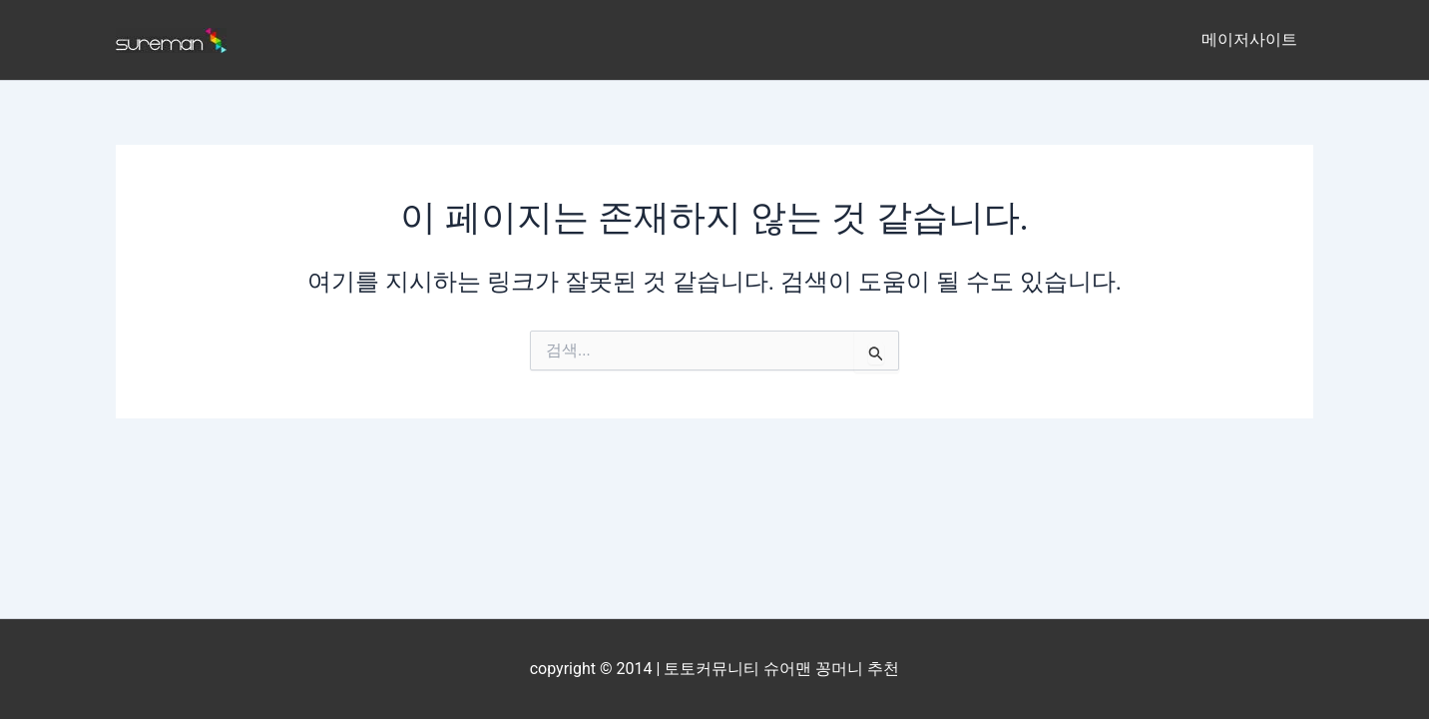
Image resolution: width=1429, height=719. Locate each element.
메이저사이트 (1249, 39)
